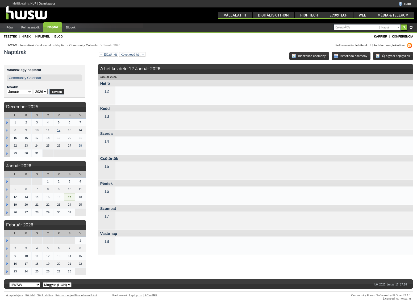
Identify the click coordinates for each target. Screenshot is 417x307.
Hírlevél (42, 36)
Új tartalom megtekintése (387, 45)
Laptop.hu (135, 295)
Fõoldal (30, 295)
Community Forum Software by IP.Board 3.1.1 (381, 295)
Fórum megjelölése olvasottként (76, 295)
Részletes (411, 27)
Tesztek (10, 36)
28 (80, 145)
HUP (33, 3)
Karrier (380, 36)
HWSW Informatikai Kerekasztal (29, 45)
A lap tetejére (14, 295)
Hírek (26, 36)
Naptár (52, 27)
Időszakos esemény (309, 56)
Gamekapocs (47, 3)
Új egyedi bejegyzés (393, 56)
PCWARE (150, 295)
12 (58, 130)
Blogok (71, 27)
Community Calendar (84, 45)
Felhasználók (30, 27)
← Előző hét (108, 54)
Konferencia (402, 36)
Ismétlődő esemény (351, 56)
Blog (58, 36)
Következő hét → (132, 54)
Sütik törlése (45, 295)
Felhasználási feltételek (351, 45)
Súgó (404, 4)
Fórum (10, 27)
